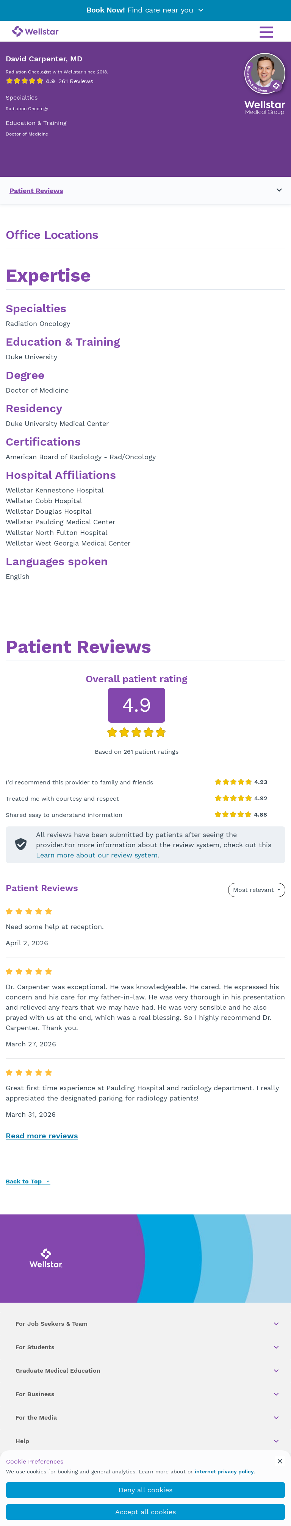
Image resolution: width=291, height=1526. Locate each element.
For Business (148, 1394)
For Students (148, 1347)
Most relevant (254, 889)
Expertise (48, 276)
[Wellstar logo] (35, 32)
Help (148, 1441)
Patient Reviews (36, 191)
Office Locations (52, 235)
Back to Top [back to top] (28, 1181)
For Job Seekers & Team (148, 1324)
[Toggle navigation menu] (274, 190)
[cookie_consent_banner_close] (280, 1461)
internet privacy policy (224, 1471)
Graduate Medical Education (148, 1371)
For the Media (148, 1418)
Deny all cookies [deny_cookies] (145, 1490)
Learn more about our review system (97, 855)
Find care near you (145, 9)
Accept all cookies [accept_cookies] (145, 1512)
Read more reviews (42, 1135)
